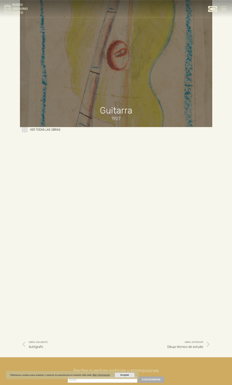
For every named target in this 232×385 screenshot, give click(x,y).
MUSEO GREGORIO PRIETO (20, 9)
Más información (101, 375)
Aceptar (124, 375)
